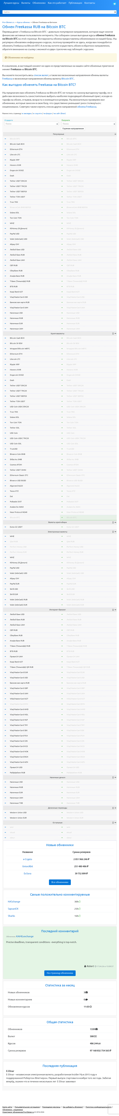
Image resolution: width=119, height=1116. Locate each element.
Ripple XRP (14, 160)
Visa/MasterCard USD (19, 297)
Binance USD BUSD (18, 480)
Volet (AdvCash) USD (18, 239)
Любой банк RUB (17, 255)
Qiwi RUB (14, 541)
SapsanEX (13, 908)
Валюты (25, 3)
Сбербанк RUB (16, 271)
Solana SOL (14, 213)
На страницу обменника (60, 973)
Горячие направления (73, 128)
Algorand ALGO (16, 486)
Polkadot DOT (16, 502)
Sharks (11, 916)
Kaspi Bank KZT (16, 292)
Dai (11, 496)
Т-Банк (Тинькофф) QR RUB (21, 667)
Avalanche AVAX (17, 507)
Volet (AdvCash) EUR (18, 605)
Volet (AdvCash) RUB (18, 600)
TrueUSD (14, 449)
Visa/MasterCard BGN (19, 757)
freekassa (7, 78)
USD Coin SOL (15, 444)
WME (12, 536)
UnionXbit (27, 866)
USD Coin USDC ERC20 (19, 407)
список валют (41, 75)
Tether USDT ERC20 (18, 181)
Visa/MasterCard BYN (19, 704)
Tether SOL (14, 428)
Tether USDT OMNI (18, 470)
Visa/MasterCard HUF (19, 720)
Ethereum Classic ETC (19, 475)
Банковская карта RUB (19, 302)
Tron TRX (14, 202)
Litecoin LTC (15, 155)
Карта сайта (7, 1107)
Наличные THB (16, 803)
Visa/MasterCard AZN (19, 762)
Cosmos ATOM (16, 465)
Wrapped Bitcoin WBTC (20, 349)
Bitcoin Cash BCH (17, 144)
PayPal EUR (14, 584)
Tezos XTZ (14, 491)
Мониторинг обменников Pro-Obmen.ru (18, 1112)
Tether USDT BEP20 (18, 191)
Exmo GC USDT (16, 527)
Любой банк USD (17, 250)
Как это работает (57, 3)
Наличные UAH (16, 329)
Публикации (75, 3)
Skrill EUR (14, 594)
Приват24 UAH (16, 656)
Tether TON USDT (17, 197)
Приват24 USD (16, 767)
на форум (48, 113)
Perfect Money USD (18, 547)
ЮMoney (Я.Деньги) (18, 228)
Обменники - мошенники (12, 1110)
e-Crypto (27, 859)
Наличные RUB (16, 318)
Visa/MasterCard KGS (19, 746)
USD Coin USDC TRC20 (19, 438)
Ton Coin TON (16, 218)
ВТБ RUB (14, 286)
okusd (12, 832)
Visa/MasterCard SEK (19, 730)
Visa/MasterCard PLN (19, 736)
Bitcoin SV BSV (16, 343)
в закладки (26, 113)
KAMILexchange (24, 936)
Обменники (39, 3)
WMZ (12, 223)
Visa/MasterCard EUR (19, 672)
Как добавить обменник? (73, 1107)
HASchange (14, 901)
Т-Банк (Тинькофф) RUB (20, 281)
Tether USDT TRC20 (18, 186)
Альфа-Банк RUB (17, 276)
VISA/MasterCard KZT (19, 699)
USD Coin (14, 433)
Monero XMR (15, 165)
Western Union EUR (18, 818)
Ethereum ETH (16, 149)
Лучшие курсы (11, 3)
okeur (12, 838)
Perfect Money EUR (18, 552)
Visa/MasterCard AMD (19, 709)
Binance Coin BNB (17, 454)
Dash (12, 176)
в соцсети (37, 113)
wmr (12, 827)
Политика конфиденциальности (99, 1107)
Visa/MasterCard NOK (19, 751)
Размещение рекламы (51, 1107)
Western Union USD (18, 812)
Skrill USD (14, 589)
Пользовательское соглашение (27, 1107)
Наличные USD (16, 313)
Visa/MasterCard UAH (19, 308)
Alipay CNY (14, 244)
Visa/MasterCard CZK (19, 741)
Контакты (89, 3)
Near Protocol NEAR (18, 512)
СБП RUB (14, 265)
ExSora (27, 873)
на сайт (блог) (60, 113)
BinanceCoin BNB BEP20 (20, 207)
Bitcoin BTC (68, 78)
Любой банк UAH (17, 260)
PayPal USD (14, 234)
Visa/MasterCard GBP (19, 688)
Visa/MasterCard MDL (19, 715)
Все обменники (59, 882)
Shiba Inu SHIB (16, 459)
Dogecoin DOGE (17, 170)
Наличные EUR (16, 323)
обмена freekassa (86, 106)
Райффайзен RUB (17, 773)
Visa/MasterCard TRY (19, 725)
